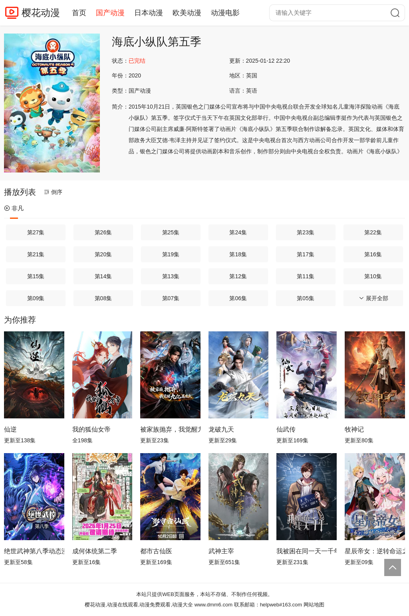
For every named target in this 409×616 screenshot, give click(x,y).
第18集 (238, 254)
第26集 (103, 232)
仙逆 (10, 429)
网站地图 (314, 605)
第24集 (238, 232)
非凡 (14, 208)
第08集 (103, 298)
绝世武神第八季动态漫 (34, 551)
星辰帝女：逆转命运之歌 (375, 551)
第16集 (373, 254)
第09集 (36, 298)
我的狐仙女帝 (91, 429)
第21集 (36, 254)
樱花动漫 (41, 12)
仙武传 (286, 429)
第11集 (305, 276)
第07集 (171, 298)
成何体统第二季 (94, 551)
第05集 (305, 298)
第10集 (373, 276)
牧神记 (354, 429)
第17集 (305, 254)
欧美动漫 (187, 13)
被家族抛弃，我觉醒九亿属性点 (170, 429)
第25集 (171, 232)
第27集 (36, 232)
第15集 (36, 276)
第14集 (103, 276)
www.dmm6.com (213, 605)
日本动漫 (148, 13)
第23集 (305, 232)
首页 (79, 13)
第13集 (171, 276)
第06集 (238, 298)
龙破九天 (221, 429)
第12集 (238, 276)
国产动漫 (110, 13)
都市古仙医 (156, 551)
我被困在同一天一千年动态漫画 (306, 551)
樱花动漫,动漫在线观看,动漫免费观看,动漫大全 (139, 605)
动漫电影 (225, 13)
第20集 (103, 254)
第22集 (373, 232)
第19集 (171, 254)
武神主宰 (221, 551)
